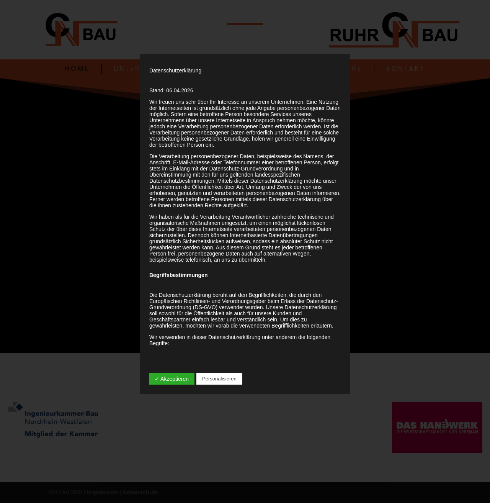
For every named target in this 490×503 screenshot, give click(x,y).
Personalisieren (219, 379)
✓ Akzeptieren (172, 379)
